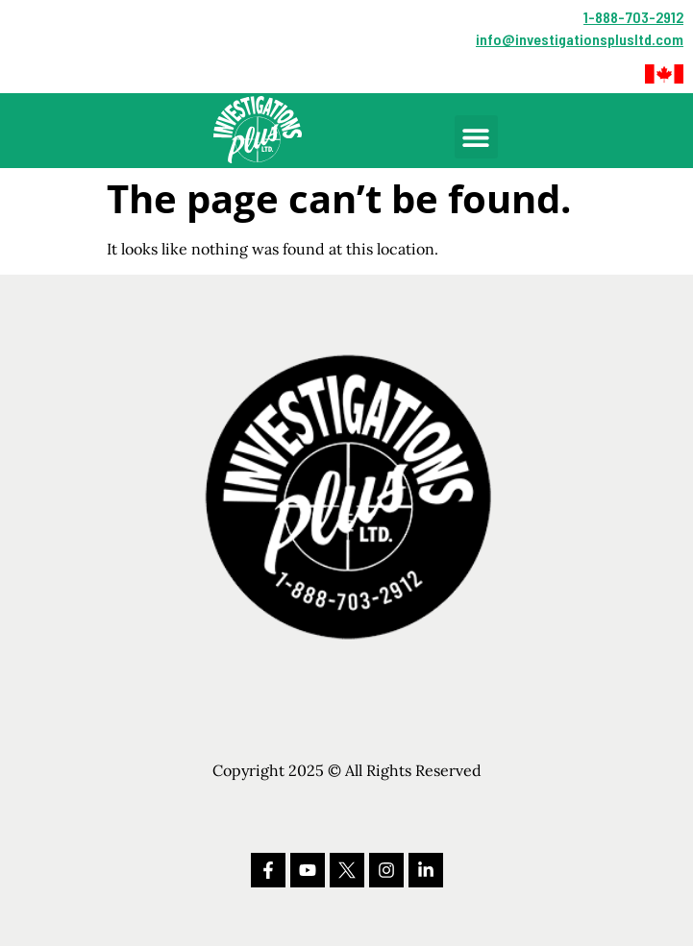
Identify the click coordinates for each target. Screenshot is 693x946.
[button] (664, 74)
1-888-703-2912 (633, 17)
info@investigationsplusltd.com (579, 39)
